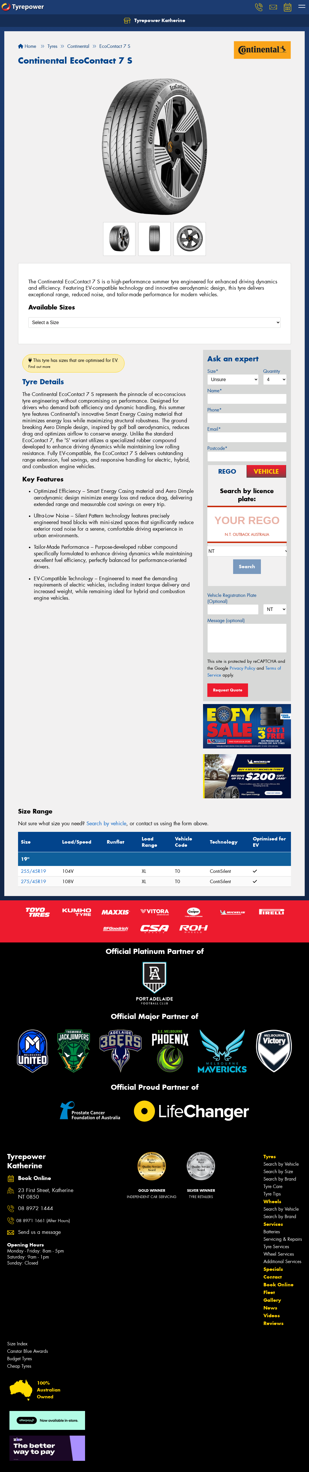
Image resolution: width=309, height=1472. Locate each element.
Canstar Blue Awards (27, 1351)
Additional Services (282, 1262)
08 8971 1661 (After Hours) (43, 1221)
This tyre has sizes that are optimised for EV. (73, 363)
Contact (272, 1277)
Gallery (272, 1300)
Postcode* (217, 448)
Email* (214, 429)
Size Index (17, 1344)
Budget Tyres (19, 1359)
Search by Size (278, 1172)
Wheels (272, 1201)
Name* (214, 391)
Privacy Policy (242, 668)
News (270, 1308)
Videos (271, 1315)
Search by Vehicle (281, 1164)
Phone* (214, 410)
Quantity (271, 371)
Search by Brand (279, 1179)
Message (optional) (226, 621)
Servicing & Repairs (282, 1239)
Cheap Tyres (19, 1366)
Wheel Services (278, 1254)
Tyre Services (276, 1247)
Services (273, 1224)
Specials (273, 1269)
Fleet (269, 1292)
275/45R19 (33, 882)
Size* (212, 371)
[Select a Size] (154, 322)
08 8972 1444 (35, 1208)
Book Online (278, 1284)
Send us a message (39, 1232)
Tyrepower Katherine (154, 20)
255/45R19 (33, 871)
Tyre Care (272, 1186)
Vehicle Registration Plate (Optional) (231, 598)
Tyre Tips (272, 1194)
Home (27, 46)
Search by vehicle (106, 823)
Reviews (273, 1323)
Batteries (271, 1232)
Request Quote (227, 690)
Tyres (269, 1156)
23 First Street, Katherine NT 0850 (45, 1193)
